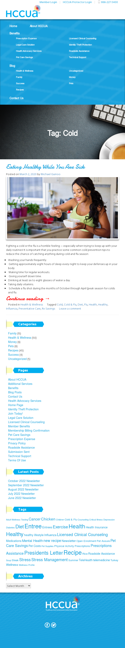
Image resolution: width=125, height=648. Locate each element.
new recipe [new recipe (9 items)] (52, 540)
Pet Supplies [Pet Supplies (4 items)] (47, 546)
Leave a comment (70, 308)
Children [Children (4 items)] (60, 519)
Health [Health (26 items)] (77, 526)
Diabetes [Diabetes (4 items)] (10, 527)
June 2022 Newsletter (22, 498)
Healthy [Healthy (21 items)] (14, 534)
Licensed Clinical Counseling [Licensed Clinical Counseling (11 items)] (82, 534)
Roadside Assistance (79, 50)
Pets (71, 83)
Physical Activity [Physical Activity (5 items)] (64, 546)
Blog (12, 66)
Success (20, 83)
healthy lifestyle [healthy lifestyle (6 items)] (34, 535)
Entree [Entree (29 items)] (33, 525)
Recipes (20, 89)
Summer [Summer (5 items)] (73, 560)
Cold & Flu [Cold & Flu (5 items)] (71, 519)
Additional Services (20, 384)
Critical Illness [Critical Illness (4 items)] (96, 519)
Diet (80, 304)
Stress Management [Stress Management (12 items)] (49, 559)
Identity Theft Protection (80, 44)
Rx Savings (48, 308)
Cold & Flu (70, 304)
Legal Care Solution (25, 44)
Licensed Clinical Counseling (82, 38)
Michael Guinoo (50, 174)
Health (93, 304)
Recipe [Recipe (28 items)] (73, 552)
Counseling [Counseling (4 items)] (83, 519)
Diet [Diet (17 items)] (19, 526)
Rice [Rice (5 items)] (85, 553)
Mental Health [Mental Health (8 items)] (32, 540)
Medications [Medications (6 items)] (13, 541)
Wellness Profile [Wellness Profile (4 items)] (27, 564)
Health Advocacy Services (29, 50)
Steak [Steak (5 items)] (15, 560)
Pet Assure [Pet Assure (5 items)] (103, 541)
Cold (60, 304)
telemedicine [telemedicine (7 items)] (101, 560)
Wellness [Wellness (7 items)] (12, 564)
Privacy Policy (17, 443)
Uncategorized (76, 70)
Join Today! (15, 413)
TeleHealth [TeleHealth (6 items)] (86, 560)
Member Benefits (19, 426)
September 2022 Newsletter (26, 485)
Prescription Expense (26, 38)
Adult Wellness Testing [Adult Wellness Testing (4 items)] (17, 519)
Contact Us (16, 98)
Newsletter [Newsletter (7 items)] (69, 540)
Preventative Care (30, 308)
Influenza (11, 308)
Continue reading (34, 298)
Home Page (15, 405)
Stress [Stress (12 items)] (25, 559)
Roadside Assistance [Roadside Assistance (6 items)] (101, 553)
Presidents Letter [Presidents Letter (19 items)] (43, 552)
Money (72, 77)
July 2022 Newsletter (21, 494)
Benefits (15, 33)
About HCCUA (39, 26)
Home (13, 26)
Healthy (103, 304)
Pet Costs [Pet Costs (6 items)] (35, 546)
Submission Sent (19, 452)
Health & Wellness (24, 70)
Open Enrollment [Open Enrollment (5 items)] (86, 541)
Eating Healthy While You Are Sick (45, 167)
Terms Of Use (17, 460)
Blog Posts (15, 392)
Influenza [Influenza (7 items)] (50, 534)
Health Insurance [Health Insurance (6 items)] (97, 527)
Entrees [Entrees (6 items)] (47, 527)
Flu (86, 304)
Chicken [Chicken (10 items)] (48, 519)
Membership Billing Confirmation (29, 430)
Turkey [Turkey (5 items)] (114, 560)
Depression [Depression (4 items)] (109, 519)
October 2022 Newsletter (24, 481)
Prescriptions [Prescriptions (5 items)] (82, 546)
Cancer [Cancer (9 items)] (34, 518)
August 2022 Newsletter (23, 489)
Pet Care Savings (24, 57)
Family (19, 77)
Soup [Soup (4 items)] (8, 560)
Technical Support (77, 57)
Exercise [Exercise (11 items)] (60, 527)
